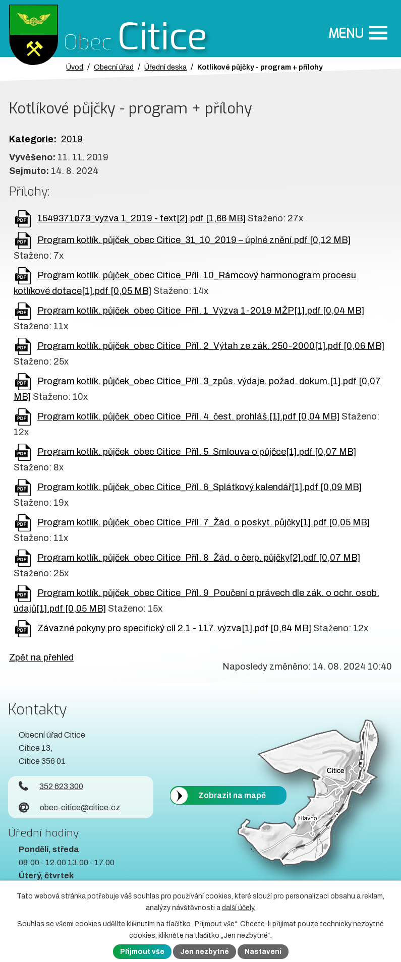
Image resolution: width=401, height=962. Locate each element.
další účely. (238, 908)
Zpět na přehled (41, 657)
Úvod (74, 67)
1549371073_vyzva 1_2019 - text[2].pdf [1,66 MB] (141, 218)
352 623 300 (51, 786)
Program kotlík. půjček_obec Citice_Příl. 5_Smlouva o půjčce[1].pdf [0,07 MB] (196, 452)
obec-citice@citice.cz (69, 807)
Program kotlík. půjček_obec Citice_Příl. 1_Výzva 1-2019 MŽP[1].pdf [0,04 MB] (200, 311)
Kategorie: (32, 139)
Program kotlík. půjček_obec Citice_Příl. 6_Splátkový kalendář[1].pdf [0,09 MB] (199, 487)
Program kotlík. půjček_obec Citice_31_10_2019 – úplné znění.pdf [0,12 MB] (194, 240)
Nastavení (263, 951)
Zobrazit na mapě (232, 795)
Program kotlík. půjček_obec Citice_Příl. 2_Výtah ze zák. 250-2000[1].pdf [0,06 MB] (210, 346)
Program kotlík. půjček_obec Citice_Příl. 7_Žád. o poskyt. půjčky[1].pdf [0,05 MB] (203, 522)
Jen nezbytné (204, 951)
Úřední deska (165, 67)
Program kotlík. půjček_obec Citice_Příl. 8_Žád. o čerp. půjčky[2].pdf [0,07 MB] (198, 558)
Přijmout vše (142, 951)
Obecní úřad (114, 67)
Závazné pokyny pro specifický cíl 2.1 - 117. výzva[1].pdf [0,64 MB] (174, 628)
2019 (72, 139)
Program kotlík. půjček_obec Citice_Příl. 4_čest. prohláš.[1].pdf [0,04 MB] (188, 416)
